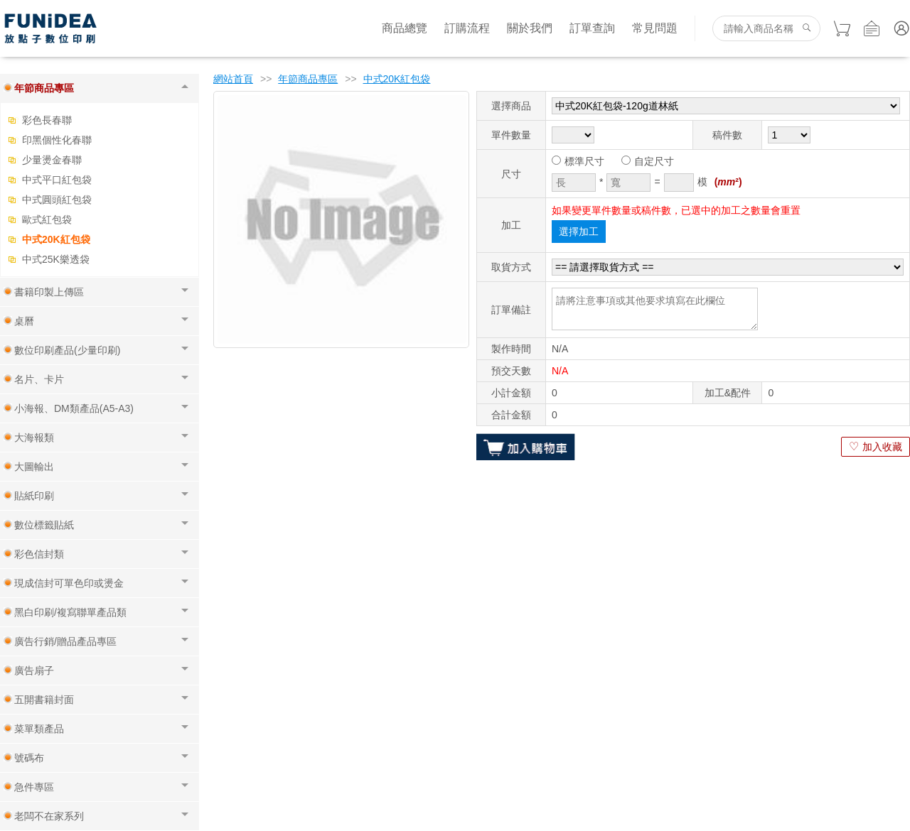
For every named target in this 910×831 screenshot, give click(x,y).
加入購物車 (525, 446)
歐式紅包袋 (47, 219)
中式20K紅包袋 (56, 239)
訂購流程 (467, 28)
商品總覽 (404, 28)
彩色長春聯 (47, 120)
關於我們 (529, 28)
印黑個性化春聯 (57, 140)
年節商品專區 (308, 79)
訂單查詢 (592, 28)
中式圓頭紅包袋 (57, 199)
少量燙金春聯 (52, 159)
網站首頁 (233, 79)
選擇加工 (579, 231)
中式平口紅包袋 (57, 179)
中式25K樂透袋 (56, 259)
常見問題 (655, 28)
